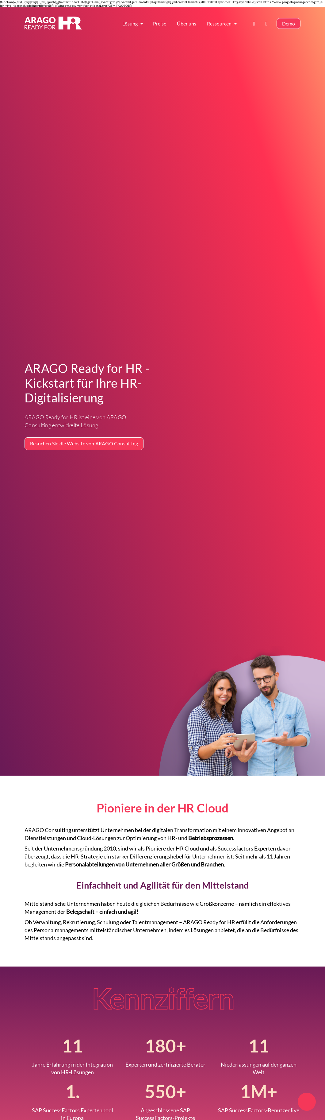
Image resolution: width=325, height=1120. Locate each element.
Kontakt (256, 23)
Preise (159, 23)
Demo (288, 23)
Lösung (130, 23)
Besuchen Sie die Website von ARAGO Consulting (84, 443)
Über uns (186, 23)
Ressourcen (219, 23)
